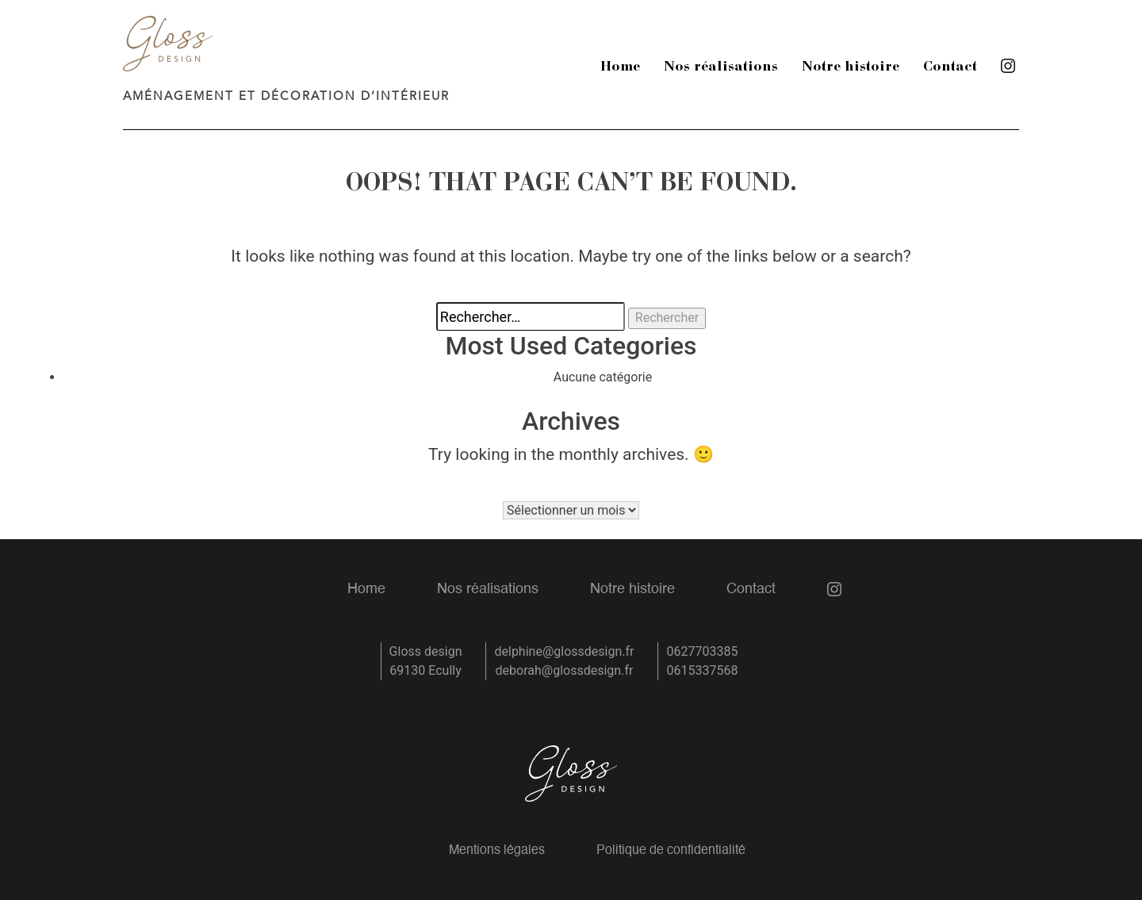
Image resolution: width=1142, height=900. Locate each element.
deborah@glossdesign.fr (565, 670)
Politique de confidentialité (670, 850)
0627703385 (702, 651)
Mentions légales (497, 850)
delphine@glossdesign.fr (564, 651)
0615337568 (702, 670)
